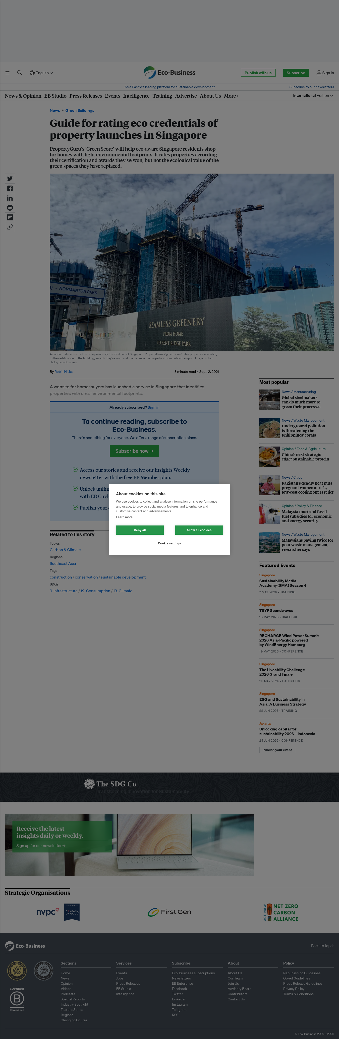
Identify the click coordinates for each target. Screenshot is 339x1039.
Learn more (124, 517)
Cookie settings (169, 543)
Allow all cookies (199, 530)
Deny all (140, 530)
